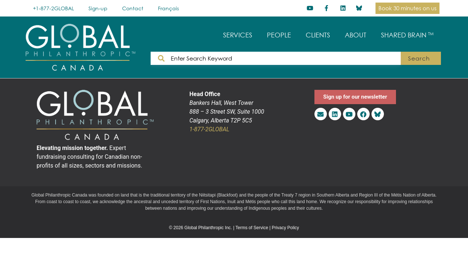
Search (419, 58)
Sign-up (97, 8)
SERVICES (237, 35)
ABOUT (355, 35)
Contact (132, 8)
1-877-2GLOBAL (209, 129)
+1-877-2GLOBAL (53, 8)
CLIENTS (318, 35)
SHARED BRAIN (407, 35)
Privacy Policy (285, 227)
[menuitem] (168, 8)
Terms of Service (251, 227)
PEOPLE (279, 35)
